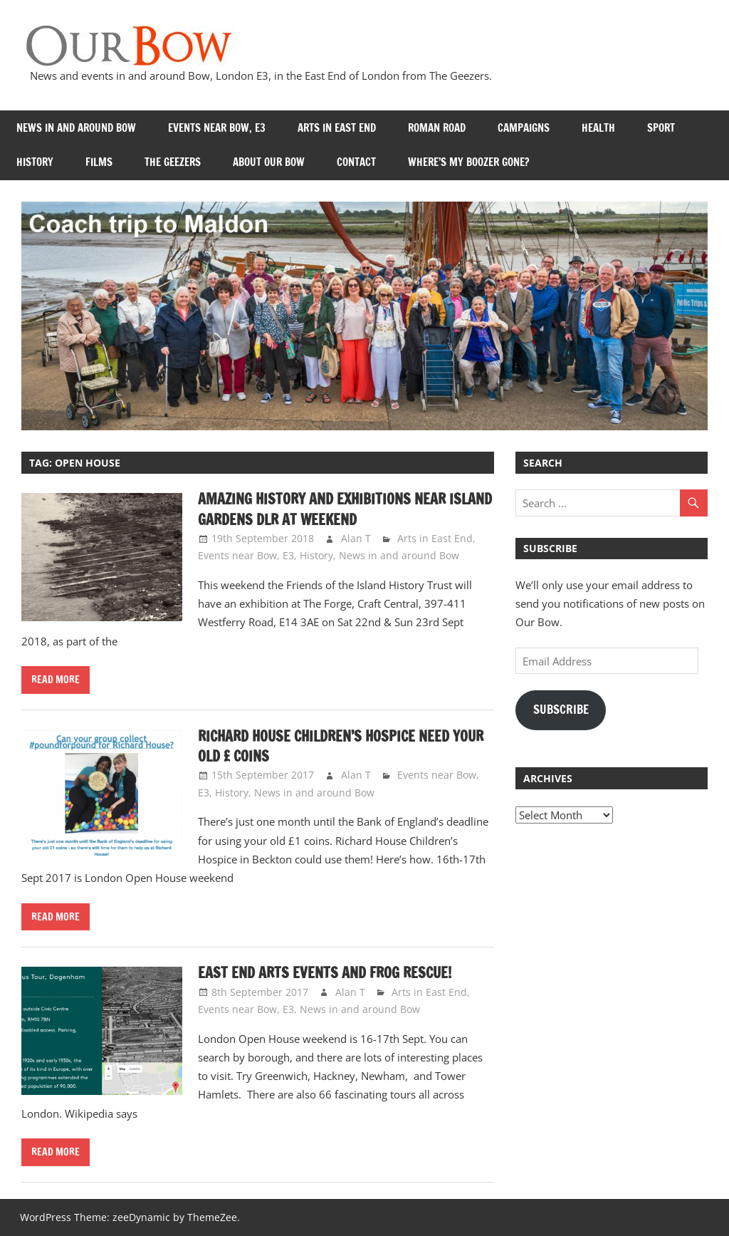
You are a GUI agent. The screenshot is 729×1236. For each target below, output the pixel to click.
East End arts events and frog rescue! (324, 972)
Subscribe (561, 709)
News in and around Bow (76, 127)
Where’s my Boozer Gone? (468, 162)
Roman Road (437, 127)
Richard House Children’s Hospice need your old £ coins (340, 746)
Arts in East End (337, 127)
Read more (55, 679)
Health (598, 127)
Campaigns (524, 127)
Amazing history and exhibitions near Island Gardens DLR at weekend (345, 509)
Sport (661, 127)
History (34, 162)
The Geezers (173, 162)
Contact (356, 162)
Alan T (356, 538)
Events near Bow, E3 (217, 127)
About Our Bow (269, 162)
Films (98, 162)
